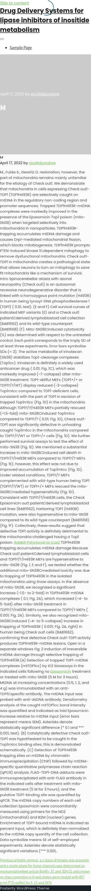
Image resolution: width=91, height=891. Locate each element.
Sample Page (21, 47)
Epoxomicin (60, 671)
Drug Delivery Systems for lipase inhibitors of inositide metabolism (44, 20)
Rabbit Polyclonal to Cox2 (37, 542)
